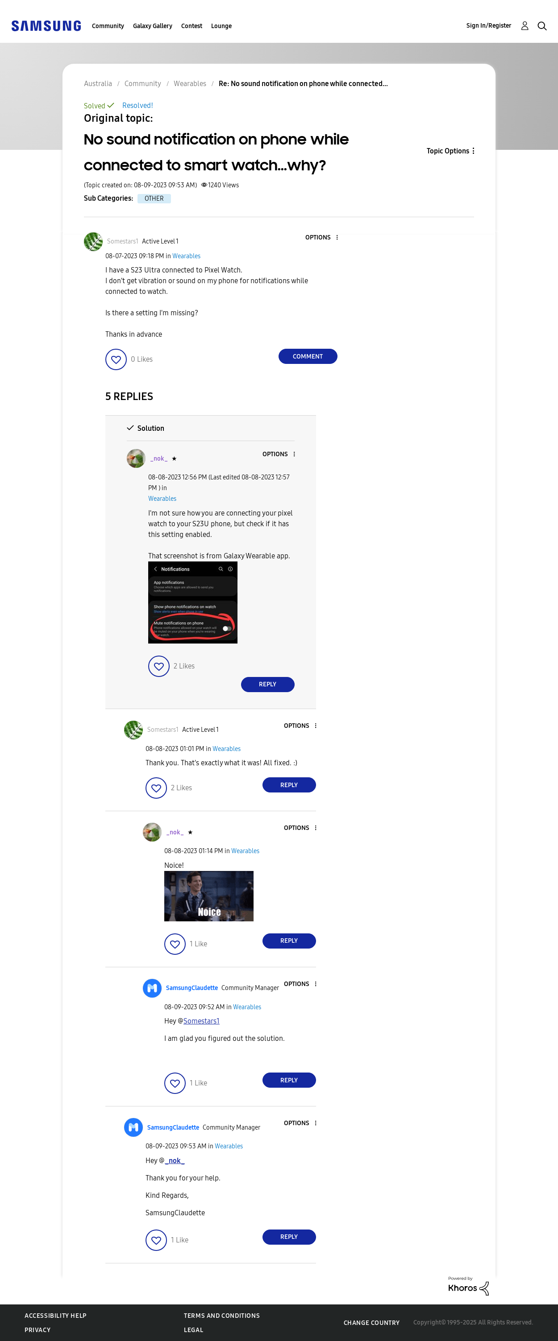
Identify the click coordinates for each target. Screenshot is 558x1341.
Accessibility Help (56, 1316)
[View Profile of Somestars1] (122, 241)
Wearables (186, 256)
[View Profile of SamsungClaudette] (192, 988)
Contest (191, 26)
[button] (321, 238)
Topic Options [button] (448, 151)
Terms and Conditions (222, 1316)
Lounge (221, 26)
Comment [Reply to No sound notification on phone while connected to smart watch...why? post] (308, 356)
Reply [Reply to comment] (267, 684)
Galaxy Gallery (152, 26)
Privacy (37, 1330)
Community (108, 26)
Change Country (372, 1323)
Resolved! (137, 105)
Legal (193, 1330)
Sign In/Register (489, 25)
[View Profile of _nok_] (159, 458)
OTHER (154, 198)
